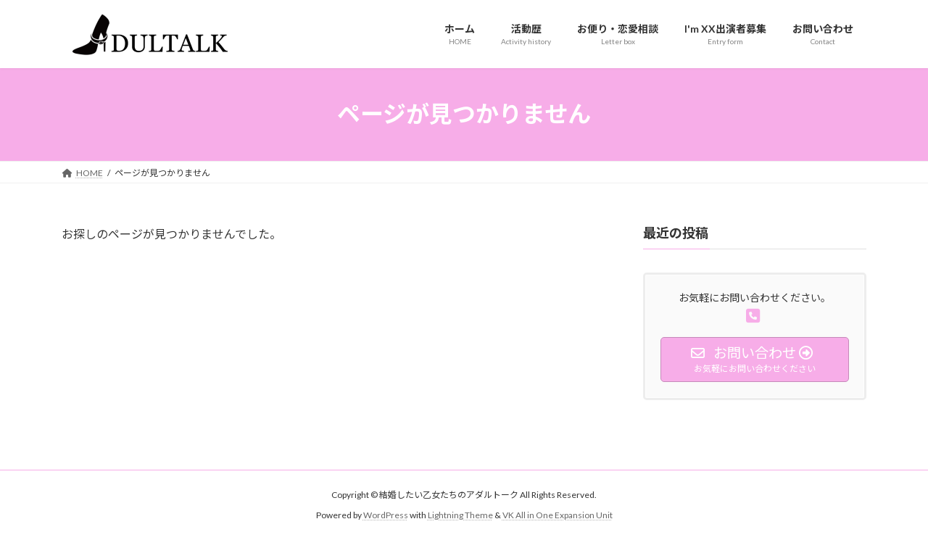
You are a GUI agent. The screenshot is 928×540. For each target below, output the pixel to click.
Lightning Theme (460, 515)
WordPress (385, 515)
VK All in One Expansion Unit (557, 515)
